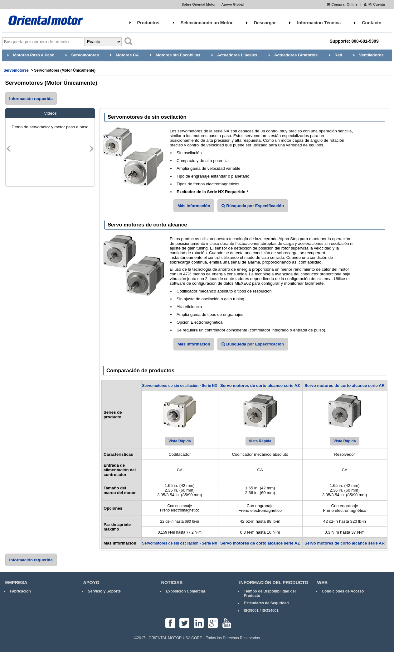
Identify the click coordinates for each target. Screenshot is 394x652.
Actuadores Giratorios (296, 55)
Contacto (371, 22)
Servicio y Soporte (104, 591)
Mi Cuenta (374, 4)
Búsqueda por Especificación (252, 205)
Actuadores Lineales (237, 55)
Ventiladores (371, 55)
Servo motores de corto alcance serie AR (344, 385)
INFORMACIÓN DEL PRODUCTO (274, 582)
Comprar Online (342, 4)
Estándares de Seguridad (266, 603)
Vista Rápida (179, 441)
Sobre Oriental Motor (199, 4)
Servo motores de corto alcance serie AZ (260, 385)
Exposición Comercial (185, 591)
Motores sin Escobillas (178, 55)
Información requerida (31, 98)
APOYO (91, 582)
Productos (148, 22)
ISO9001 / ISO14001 (261, 610)
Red (338, 55)
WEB (322, 582)
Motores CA (127, 55)
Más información (194, 205)
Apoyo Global (232, 4)
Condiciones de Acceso (343, 591)
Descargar (265, 22)
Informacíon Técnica (319, 22)
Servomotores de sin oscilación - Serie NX (179, 385)
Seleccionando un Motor (207, 22)
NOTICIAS (172, 582)
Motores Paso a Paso (34, 55)
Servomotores (85, 55)
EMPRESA (16, 582)
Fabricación (20, 591)
